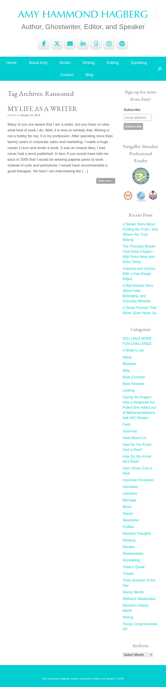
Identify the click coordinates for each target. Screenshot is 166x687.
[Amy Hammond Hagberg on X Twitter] (57, 44)
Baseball (129, 364)
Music (127, 507)
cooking (128, 390)
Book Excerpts (134, 377)
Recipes (129, 547)
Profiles (128, 527)
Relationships (133, 553)
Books (65, 63)
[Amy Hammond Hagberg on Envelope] (70, 44)
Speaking (139, 63)
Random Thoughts (137, 533)
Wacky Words (133, 592)
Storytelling (131, 560)
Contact (66, 75)
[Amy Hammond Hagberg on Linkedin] (83, 44)
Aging (127, 357)
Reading (129, 540)
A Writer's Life (133, 350)
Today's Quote (134, 567)
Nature (128, 513)
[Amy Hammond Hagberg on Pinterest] (122, 44)
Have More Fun (134, 438)
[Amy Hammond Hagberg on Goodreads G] (96, 44)
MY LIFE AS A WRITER (42, 108)
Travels (128, 573)
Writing (89, 63)
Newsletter (131, 520)
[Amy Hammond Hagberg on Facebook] (44, 44)
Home (11, 63)
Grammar (130, 431)
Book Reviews (133, 384)
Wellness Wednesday (139, 599)
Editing (113, 63)
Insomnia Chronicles (138, 480)
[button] (159, 69)
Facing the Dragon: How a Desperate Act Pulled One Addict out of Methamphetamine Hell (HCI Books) (139, 407)
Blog (89, 75)
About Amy (38, 63)
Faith (126, 424)
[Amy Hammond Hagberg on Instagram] (109, 44)
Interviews (130, 487)
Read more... (106, 180)
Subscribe (132, 110)
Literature (130, 493)
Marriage (129, 500)
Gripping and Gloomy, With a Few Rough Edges (139, 274)
